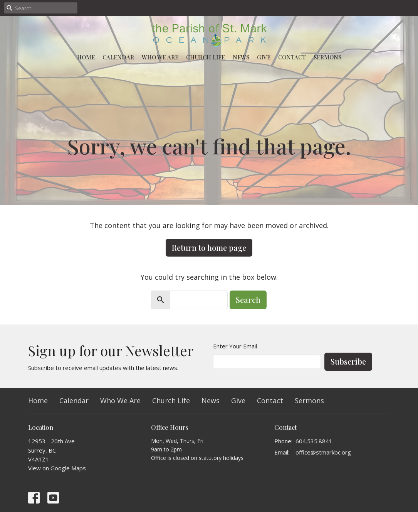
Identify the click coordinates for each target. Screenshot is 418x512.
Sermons (327, 57)
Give (263, 57)
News (241, 57)
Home (86, 57)
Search (248, 299)
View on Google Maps (57, 468)
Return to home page (209, 247)
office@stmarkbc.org (323, 452)
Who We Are (160, 57)
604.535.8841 (313, 441)
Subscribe (348, 361)
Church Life (205, 57)
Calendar (118, 57)
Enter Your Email (235, 346)
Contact (292, 57)
